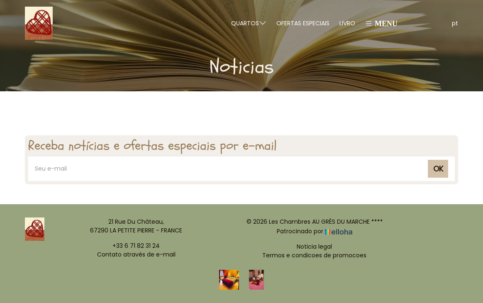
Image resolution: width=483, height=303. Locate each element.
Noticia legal (314, 246)
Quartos (248, 23)
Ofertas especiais (302, 23)
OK (438, 169)
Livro (347, 23)
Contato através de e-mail (136, 254)
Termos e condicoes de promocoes (314, 255)
